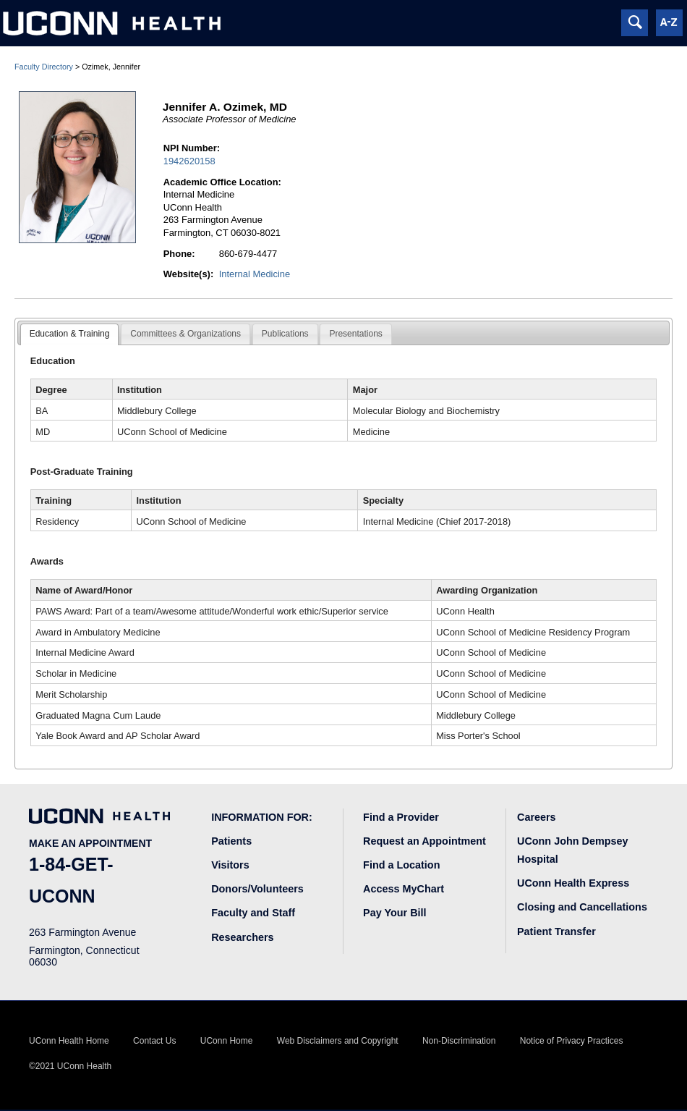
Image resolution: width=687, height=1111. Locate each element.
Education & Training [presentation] (70, 334)
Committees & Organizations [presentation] (185, 334)
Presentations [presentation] (355, 334)
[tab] (69, 334)
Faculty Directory (43, 66)
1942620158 (189, 161)
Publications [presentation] (285, 334)
